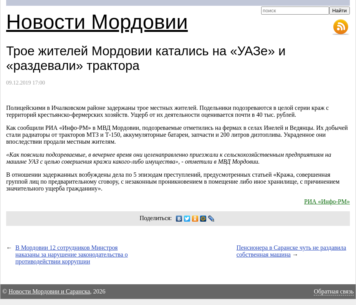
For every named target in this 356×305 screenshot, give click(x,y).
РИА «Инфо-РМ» (327, 201)
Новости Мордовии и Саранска (49, 291)
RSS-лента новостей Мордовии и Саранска (340, 27)
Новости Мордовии (97, 21)
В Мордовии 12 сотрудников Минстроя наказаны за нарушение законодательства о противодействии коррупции (71, 254)
